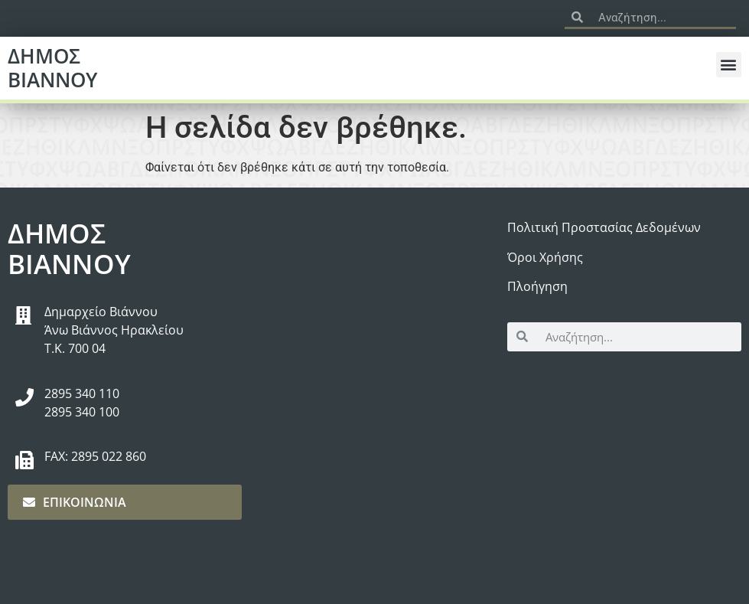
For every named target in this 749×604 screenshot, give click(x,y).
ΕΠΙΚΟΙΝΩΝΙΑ (74, 502)
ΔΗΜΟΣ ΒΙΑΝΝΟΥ (52, 67)
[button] (728, 64)
